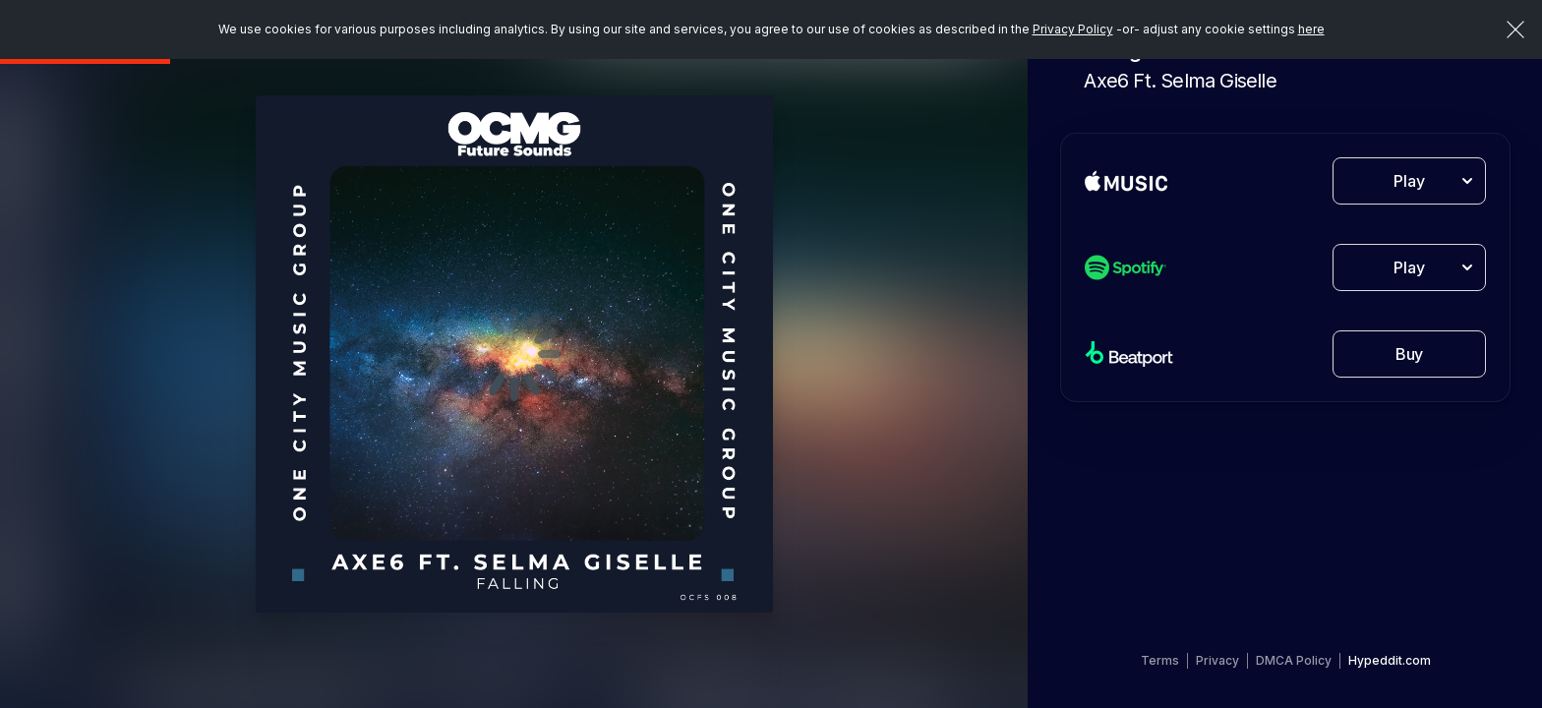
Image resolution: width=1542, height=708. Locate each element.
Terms (1160, 660)
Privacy (1217, 660)
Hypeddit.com (1389, 660)
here (1311, 29)
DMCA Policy (1294, 660)
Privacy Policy (1073, 29)
